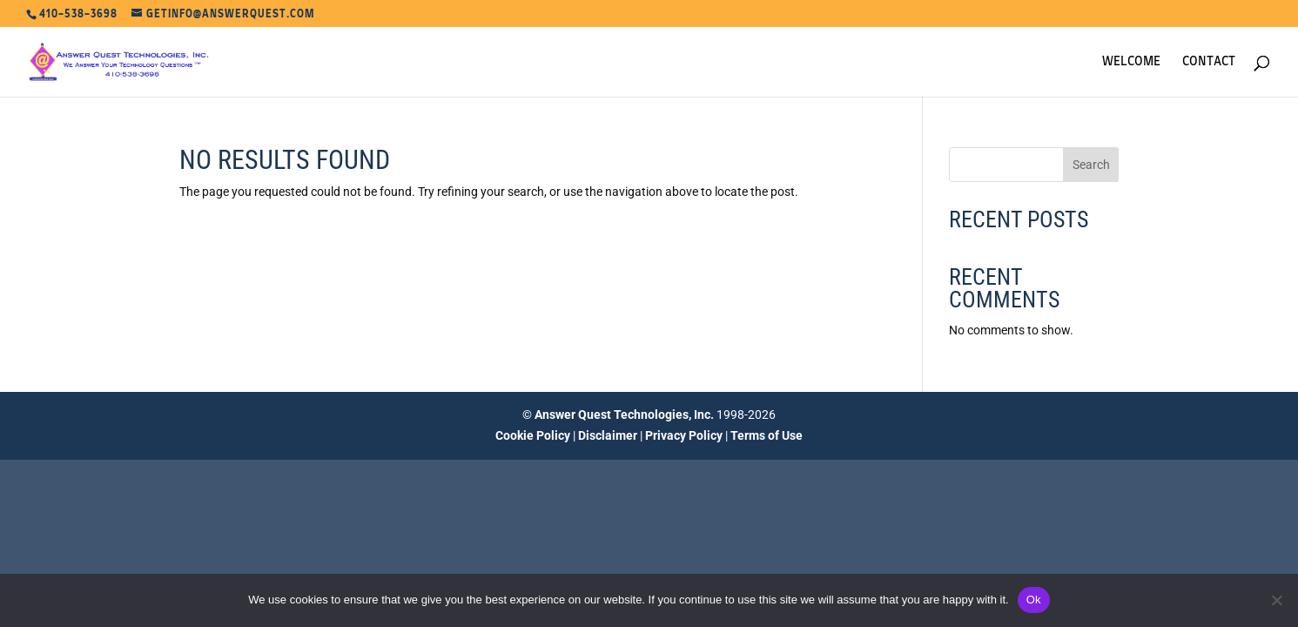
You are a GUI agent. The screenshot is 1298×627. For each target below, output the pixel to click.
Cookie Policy (532, 435)
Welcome (1131, 62)
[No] (1276, 600)
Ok (1033, 599)
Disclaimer (607, 435)
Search (1091, 165)
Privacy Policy (684, 435)
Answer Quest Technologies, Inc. (624, 414)
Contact (1208, 62)
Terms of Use (766, 435)
